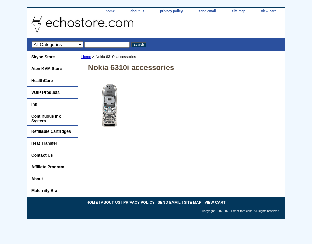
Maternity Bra (44, 190)
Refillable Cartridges (51, 131)
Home (86, 57)
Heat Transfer (44, 143)
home (110, 11)
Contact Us (42, 155)
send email (207, 11)
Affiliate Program (47, 167)
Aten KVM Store (46, 68)
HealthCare (42, 80)
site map (239, 11)
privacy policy (171, 11)
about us (138, 11)
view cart (268, 11)
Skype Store (43, 57)
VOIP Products (45, 92)
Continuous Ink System (46, 118)
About (37, 179)
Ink (34, 104)
